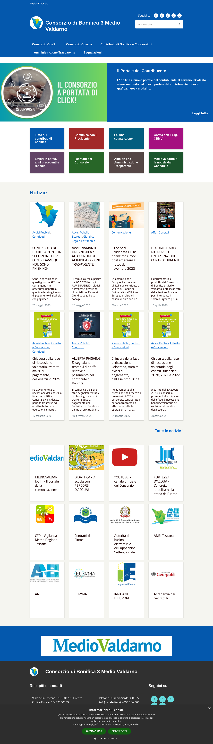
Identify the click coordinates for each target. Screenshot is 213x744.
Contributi (38, 236)
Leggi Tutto (200, 113)
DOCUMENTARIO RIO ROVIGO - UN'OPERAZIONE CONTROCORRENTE (165, 254)
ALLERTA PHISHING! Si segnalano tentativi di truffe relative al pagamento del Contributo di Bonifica (86, 370)
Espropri (77, 236)
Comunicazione (121, 232)
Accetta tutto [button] (94, 731)
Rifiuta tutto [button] (119, 731)
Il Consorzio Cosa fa (78, 44)
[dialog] (106, 724)
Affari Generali (160, 232)
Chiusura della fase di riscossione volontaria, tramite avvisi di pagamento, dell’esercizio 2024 (46, 369)
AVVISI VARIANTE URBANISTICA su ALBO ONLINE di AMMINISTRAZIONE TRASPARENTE (86, 256)
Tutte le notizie (169, 431)
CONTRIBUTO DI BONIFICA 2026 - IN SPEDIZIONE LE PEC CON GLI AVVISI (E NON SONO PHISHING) (46, 258)
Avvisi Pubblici (41, 232)
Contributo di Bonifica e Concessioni (126, 44)
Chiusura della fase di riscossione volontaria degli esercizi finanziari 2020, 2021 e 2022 (165, 366)
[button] (106, 738)
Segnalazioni (93, 52)
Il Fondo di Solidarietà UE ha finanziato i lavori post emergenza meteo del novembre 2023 (124, 258)
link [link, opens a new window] (138, 724)
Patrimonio (88, 241)
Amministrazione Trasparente (54, 52)
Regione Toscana (39, 3)
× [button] (209, 708)
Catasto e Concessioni (46, 345)
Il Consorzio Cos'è (42, 44)
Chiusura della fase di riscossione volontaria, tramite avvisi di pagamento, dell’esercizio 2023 (125, 369)
